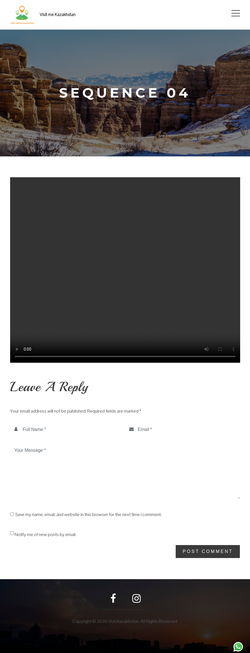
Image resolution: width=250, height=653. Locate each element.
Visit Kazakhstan (123, 621)
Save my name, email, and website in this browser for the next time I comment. (88, 514)
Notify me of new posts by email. (45, 534)
